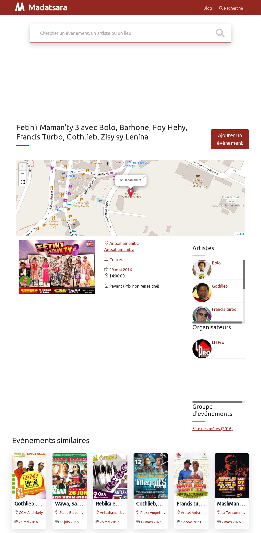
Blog (208, 8)
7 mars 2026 (231, 522)
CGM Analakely (29, 513)
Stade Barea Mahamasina (77, 513)
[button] (23, 182)
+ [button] (22, 167)
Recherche (231, 8)
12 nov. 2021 (191, 522)
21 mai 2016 (28, 522)
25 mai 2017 (109, 522)
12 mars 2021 (151, 522)
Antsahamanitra (121, 243)
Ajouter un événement (230, 139)
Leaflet (240, 234)
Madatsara (41, 7)
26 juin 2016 (69, 522)
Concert (114, 259)
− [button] (22, 174)
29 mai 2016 (120, 270)
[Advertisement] (130, 84)
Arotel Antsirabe (192, 513)
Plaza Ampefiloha (152, 513)
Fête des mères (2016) (212, 428)
